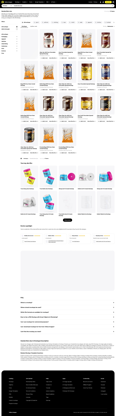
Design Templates (13, 391)
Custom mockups (13, 400)
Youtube (103, 384)
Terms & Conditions (30, 391)
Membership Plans (30, 381)
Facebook (103, 381)
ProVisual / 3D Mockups (68, 391)
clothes (98, 22)
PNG (10, 394)
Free (2, 53)
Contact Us (48, 384)
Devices (3, 51)
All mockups (9, 26)
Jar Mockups (47, 55)
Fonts (10, 388)
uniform (45, 22)
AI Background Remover (69, 388)
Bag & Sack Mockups (87, 55)
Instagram (103, 391)
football (108, 22)
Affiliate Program (87, 384)
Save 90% (108, 2)
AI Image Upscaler (67, 381)
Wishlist (11, 397)
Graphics (11, 384)
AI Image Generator (67, 384)
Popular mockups (13, 403)
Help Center (49, 381)
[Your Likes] (103, 2)
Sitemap (48, 400)
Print (2, 48)
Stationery (4, 46)
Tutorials (48, 388)
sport (36, 22)
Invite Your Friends (87, 388)
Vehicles (3, 41)
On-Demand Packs (30, 388)
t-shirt (71, 22)
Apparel (3, 39)
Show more (67, 220)
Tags (47, 397)
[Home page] (21, 158)
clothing (55, 22)
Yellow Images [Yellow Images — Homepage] (13, 412)
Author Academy (50, 391)
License (90, 2)
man (63, 22)
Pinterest (103, 388)
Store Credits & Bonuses (32, 384)
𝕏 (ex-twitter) (104, 394)
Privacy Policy (29, 394)
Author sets (33, 26)
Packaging (4, 36)
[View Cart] (100, 2)
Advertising (4, 43)
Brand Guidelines (50, 394)
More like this (53, 58)
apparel (89, 22)
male (80, 22)
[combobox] (63, 5)
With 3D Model (9, 29)
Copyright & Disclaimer (31, 400)
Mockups (24, 26)
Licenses (28, 397)
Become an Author (88, 381)
